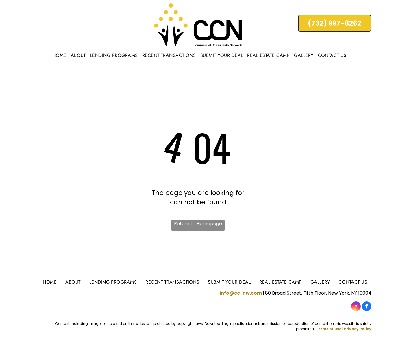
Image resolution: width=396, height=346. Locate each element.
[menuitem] (60, 55)
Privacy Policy (357, 328)
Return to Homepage (198, 223)
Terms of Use (328, 328)
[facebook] (366, 306)
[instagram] (356, 306)
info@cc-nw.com (240, 293)
